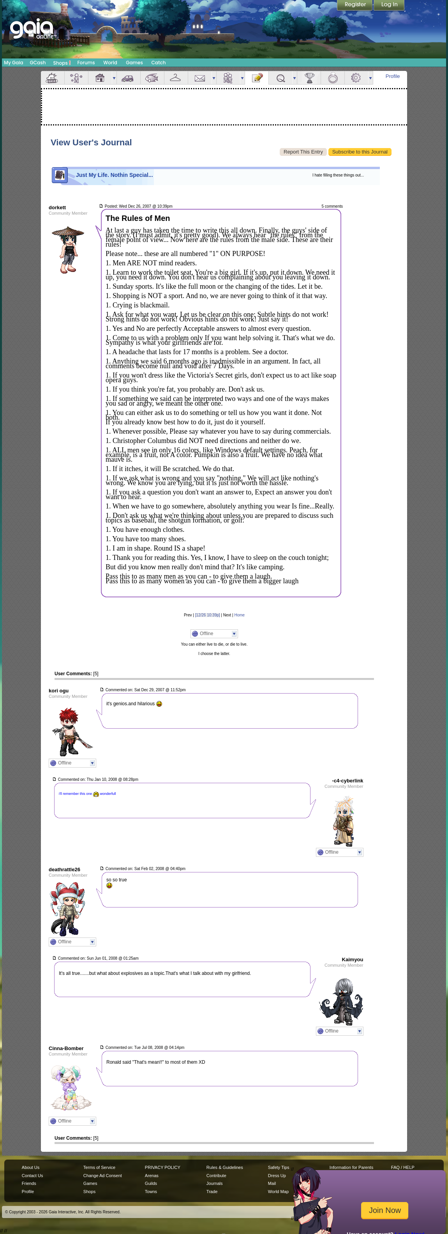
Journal (256, 77)
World (110, 62)
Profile (393, 76)
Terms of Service (99, 1167)
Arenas (152, 1175)
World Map (278, 1191)
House (100, 77)
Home (239, 615)
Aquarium (152, 77)
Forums (86, 62)
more (114, 77)
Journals (214, 1183)
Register (355, 6)
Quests (280, 77)
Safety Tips (278, 1167)
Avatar (76, 77)
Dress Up (277, 1175)
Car (128, 77)
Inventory (176, 77)
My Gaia (13, 62)
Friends (228, 77)
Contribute (216, 1175)
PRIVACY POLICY (162, 1167)
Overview (52, 77)
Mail (200, 77)
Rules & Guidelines (224, 1167)
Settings (356, 77)
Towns (151, 1191)
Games (134, 62)
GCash (38, 62)
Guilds (151, 1183)
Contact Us (32, 1175)
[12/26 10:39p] (207, 615)
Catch (159, 62)
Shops (62, 63)
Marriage (332, 77)
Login (389, 6)
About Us (30, 1167)
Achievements (309, 77)
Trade (211, 1191)
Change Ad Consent (102, 1175)
